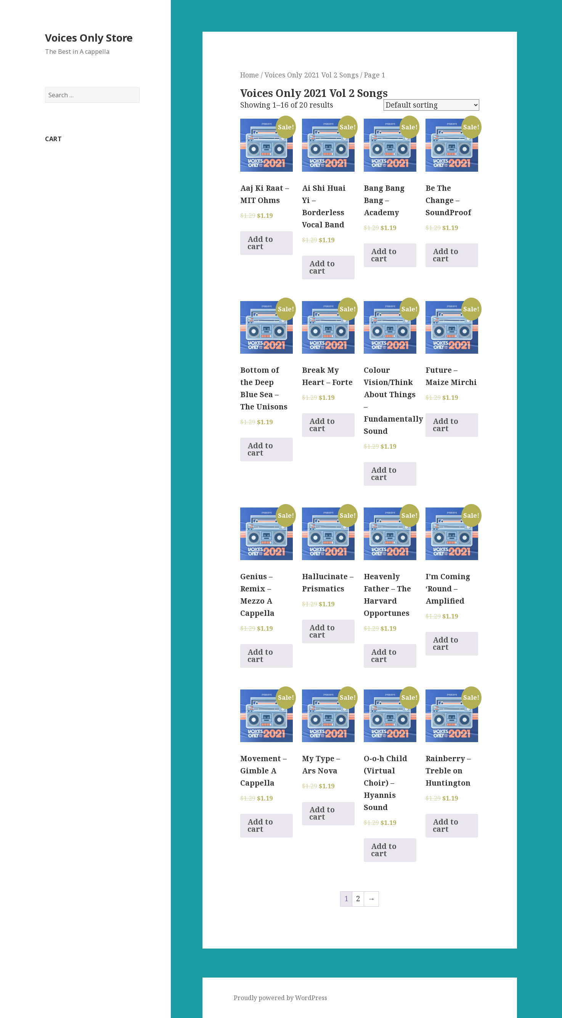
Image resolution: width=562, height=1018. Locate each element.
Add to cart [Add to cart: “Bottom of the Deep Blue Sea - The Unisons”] (260, 449)
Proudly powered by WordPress (280, 998)
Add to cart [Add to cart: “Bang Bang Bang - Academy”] (384, 255)
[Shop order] (431, 105)
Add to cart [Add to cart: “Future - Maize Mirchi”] (445, 424)
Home (249, 74)
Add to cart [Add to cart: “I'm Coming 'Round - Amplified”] (445, 643)
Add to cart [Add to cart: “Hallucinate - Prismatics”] (322, 631)
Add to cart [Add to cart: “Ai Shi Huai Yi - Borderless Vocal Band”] (322, 267)
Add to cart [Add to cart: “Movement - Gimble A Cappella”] (260, 825)
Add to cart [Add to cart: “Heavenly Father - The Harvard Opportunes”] (384, 655)
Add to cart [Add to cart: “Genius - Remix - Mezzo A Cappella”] (260, 655)
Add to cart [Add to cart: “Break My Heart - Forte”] (322, 424)
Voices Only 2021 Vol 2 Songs (311, 74)
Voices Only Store (89, 38)
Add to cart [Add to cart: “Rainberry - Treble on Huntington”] (445, 825)
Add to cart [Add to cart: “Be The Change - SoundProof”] (445, 255)
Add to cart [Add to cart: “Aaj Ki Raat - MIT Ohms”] (260, 242)
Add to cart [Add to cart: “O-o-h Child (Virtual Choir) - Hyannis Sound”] (384, 850)
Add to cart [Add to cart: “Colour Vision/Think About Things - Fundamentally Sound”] (384, 473)
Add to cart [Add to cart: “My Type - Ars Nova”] (322, 813)
